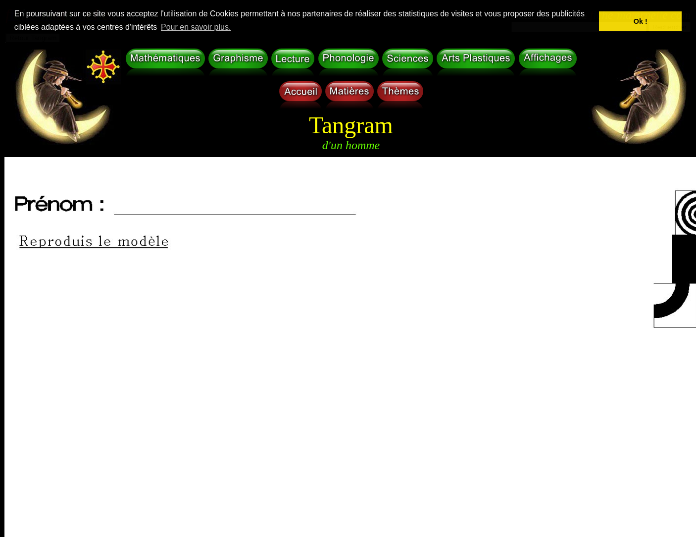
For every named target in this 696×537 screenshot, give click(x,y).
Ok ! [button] (640, 21)
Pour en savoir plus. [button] (196, 27)
